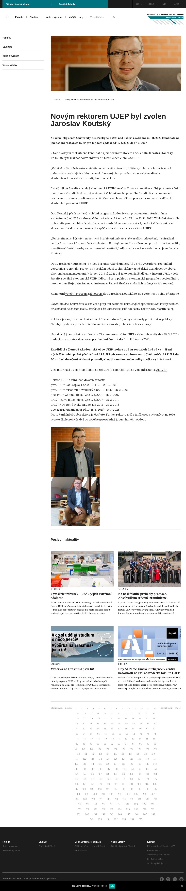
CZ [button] (139, 4)
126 (116, 758)
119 (145, 753)
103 (107, 748)
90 (98, 743)
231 (95, 809)
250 (100, 819)
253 (124, 819)
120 (153, 753)
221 (95, 804)
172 (131, 779)
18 (98, 713)
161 (131, 774)
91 (105, 743)
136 (108, 764)
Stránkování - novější (61, 708)
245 (128, 814)
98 (155, 743)
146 (100, 769)
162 (139, 774)
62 (154, 728)
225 (128, 804)
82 (126, 738)
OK (112, 886)
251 (108, 819)
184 (139, 784)
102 (99, 748)
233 (111, 809)
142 (155, 764)
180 (108, 784)
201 (103, 794)
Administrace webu (12, 878)
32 (112, 718)
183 (131, 784)
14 (155, 708)
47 (133, 723)
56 (112, 728)
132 (76, 764)
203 (119, 794)
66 (98, 733)
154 (76, 774)
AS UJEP (161, 370)
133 (84, 764)
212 (108, 799)
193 (123, 789)
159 (115, 774)
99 (76, 748)
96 (140, 743)
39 (76, 723)
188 (84, 789)
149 (124, 769)
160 (123, 774)
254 (132, 819)
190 (100, 789)
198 (78, 794)
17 (92, 713)
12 (142, 708)
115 (115, 753)
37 (147, 718)
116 (122, 753)
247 (145, 814)
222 (103, 804)
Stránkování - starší (171, 708)
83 (133, 738)
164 (155, 774)
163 (147, 774)
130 (147, 758)
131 (154, 758)
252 (116, 819)
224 (119, 804)
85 (147, 738)
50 (155, 723)
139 (131, 764)
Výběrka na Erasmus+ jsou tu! (72, 669)
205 (136, 794)
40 (84, 723)
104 (115, 748)
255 (140, 819)
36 (140, 718)
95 (133, 743)
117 (130, 753)
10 (129, 708)
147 (108, 769)
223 (111, 804)
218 (155, 799)
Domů (57, 99)
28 (84, 718)
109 (155, 748)
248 (153, 814)
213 (116, 799)
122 (84, 758)
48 (140, 723)
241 (95, 814)
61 (147, 728)
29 (91, 718)
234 (120, 809)
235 (128, 809)
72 (141, 733)
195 (139, 789)
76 (84, 738)
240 (87, 814)
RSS (26, 878)
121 (77, 758)
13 (148, 708)
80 (112, 738)
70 (127, 733)
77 (91, 738)
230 (87, 809)
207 (153, 794)
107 (139, 748)
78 (98, 738)
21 (119, 713)
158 (107, 774)
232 (103, 809)
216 (139, 799)
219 (79, 804)
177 (84, 784)
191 (107, 789)
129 (139, 758)
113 (100, 753)
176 (77, 784)
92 (112, 743)
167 (92, 779)
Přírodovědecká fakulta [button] (29, 4)
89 (91, 743)
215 (132, 799)
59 (133, 728)
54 (98, 728)
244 (120, 814)
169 (108, 779)
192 (115, 789)
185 (147, 784)
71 (134, 733)
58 (126, 728)
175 (155, 779)
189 (92, 789)
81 (119, 738)
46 (126, 723)
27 (77, 718)
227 (144, 804)
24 (139, 713)
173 (139, 779)
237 (144, 809)
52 (84, 728)
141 (147, 764)
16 (85, 713)
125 (108, 758)
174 (147, 779)
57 (119, 728)
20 (112, 713)
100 (83, 748)
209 (85, 799)
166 (84, 779)
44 (112, 723)
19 (105, 713)
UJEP (177, 4)
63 (77, 733)
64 (84, 733)
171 (124, 779)
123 (92, 758)
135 (100, 764)
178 (92, 784)
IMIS (164, 4)
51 (77, 728)
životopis (96, 293)
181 (116, 784)
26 (153, 713)
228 (152, 804)
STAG (151, 4)
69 (120, 733)
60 (140, 728)
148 (116, 769)
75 (77, 738)
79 (105, 738)
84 (140, 738)
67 (105, 733)
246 (136, 814)
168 (100, 779)
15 (78, 713)
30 (98, 718)
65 (91, 733)
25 (146, 713)
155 (84, 774)
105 (123, 748)
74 (154, 733)
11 (135, 708)
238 (152, 809)
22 (125, 713)
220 (87, 804)
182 (123, 784)
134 (92, 764)
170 (116, 779)
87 (77, 743)
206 (144, 794)
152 (147, 769)
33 (119, 718)
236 (136, 809)
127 (123, 758)
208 (77, 799)
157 (100, 774)
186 (154, 784)
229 (79, 809)
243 (111, 814)
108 (147, 748)
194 (131, 789)
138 (123, 764)
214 (124, 799)
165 (76, 779)
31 (105, 718)
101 (91, 748)
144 (84, 769)
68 (113, 733)
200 (95, 794)
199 (86, 794)
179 (100, 784)
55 (105, 728)
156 (92, 774)
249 (92, 819)
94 (126, 743)
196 (147, 789)
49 (148, 723)
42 (98, 723)
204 (128, 794)
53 (91, 728)
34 (126, 718)
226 (136, 804)
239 (79, 814)
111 (86, 753)
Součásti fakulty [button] (82, 4)
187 (76, 789)
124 (100, 758)
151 (140, 769)
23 (132, 713)
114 (107, 753)
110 (78, 753)
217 (147, 799)
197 (155, 789)
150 (132, 769)
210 (93, 799)
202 (111, 794)
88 (84, 743)
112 (93, 753)
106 (131, 748)
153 (155, 769)
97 (148, 743)
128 (131, 758)
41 (91, 723)
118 (137, 753)
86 (154, 738)
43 (105, 723)
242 (103, 814)
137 (115, 764)
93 (119, 743)
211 (101, 799)
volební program (76, 293)
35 (133, 718)
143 (76, 769)
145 (92, 769)
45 (119, 723)
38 (154, 718)
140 (139, 764)
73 (148, 733)
